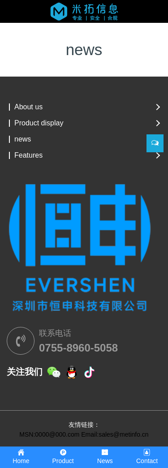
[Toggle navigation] (19, 16)
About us (28, 107)
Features (28, 155)
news (22, 139)
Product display (38, 123)
